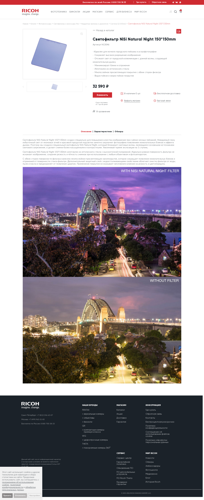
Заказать (102, 97)
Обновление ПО (125, 471)
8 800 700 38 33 (112, 2)
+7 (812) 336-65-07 (45, 418)
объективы (89, 421)
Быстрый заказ (164, 103)
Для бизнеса (124, 11)
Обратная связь (156, 2)
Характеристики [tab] (103, 134)
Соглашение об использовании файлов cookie (157, 437)
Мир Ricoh (141, 11)
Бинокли (74, 11)
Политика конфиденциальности (156, 430)
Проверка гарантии (122, 486)
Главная (26, 24)
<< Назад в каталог (103, 33)
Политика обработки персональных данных (157, 444)
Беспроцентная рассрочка (160, 425)
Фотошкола (152, 473)
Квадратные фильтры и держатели (111, 24)
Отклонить (20, 495)
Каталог (36, 24)
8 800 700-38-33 (48, 427)
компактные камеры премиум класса (94, 434)
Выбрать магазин (133, 103)
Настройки (34, 495)
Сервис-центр (124, 461)
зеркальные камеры (94, 417)
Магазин (98, 11)
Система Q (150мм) (140, 24)
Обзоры (150, 465)
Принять (7, 495)
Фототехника (59, 11)
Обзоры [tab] (122, 134)
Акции (86, 11)
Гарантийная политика (123, 466)
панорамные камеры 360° (97, 451)
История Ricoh (153, 485)
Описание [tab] (83, 134)
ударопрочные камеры (96, 443)
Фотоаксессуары (50, 24)
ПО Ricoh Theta (124, 481)
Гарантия (121, 425)
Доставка (121, 421)
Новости (150, 461)
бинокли (88, 425)
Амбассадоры (153, 469)
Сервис (109, 11)
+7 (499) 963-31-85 (37, 422)
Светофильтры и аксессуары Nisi (76, 24)
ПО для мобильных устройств (126, 476)
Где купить (137, 2)
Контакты (150, 421)
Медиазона (151, 477)
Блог (148, 481)
